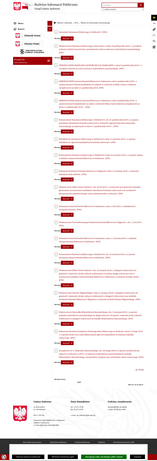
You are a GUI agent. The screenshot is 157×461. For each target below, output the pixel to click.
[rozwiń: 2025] (50, 128)
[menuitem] (32, 74)
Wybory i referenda (64, 16)
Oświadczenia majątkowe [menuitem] (25, 49)
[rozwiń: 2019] (50, 103)
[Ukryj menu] (49, 16)
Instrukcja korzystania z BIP (123, 436)
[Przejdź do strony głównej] (45, 6)
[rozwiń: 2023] (50, 115)
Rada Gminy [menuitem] (19, 26)
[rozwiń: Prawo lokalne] (50, 36)
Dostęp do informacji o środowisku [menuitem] (29, 59)
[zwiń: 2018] (50, 87)
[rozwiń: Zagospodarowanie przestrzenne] (50, 134)
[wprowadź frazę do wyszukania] (120, 5)
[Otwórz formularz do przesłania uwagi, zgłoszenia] (154, 41)
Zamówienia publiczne (58, 436)
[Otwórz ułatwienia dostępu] (154, 18)
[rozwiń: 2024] (50, 122)
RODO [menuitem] (16, 139)
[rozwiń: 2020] (50, 109)
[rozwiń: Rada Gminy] (50, 26)
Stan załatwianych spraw (32, 436)
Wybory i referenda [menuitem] (22, 68)
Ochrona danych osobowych (28, 457)
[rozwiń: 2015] (50, 81)
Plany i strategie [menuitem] (21, 31)
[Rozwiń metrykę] (67, 32)
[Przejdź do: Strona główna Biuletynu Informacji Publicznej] (55, 16)
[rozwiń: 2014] (50, 75)
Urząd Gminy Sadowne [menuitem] (24, 21)
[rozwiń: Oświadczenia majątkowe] (50, 49)
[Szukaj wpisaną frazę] (141, 5)
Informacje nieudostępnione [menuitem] (26, 54)
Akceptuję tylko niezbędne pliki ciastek (104, 457)
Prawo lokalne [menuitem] (20, 36)
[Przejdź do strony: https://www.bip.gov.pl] (154, 23)
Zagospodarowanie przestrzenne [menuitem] (28, 134)
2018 (76, 16)
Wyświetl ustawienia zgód (63, 457)
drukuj (141, 363)
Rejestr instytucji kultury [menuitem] (24, 64)
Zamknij (137, 457)
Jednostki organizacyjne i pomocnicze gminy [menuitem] (30, 42)
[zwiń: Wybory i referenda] (50, 68)
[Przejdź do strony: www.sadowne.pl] (154, 29)
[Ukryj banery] (49, 145)
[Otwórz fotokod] (154, 47)
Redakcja (101, 436)
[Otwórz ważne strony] (154, 35)
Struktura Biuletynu (82, 436)
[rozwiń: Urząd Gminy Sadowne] (50, 21)
